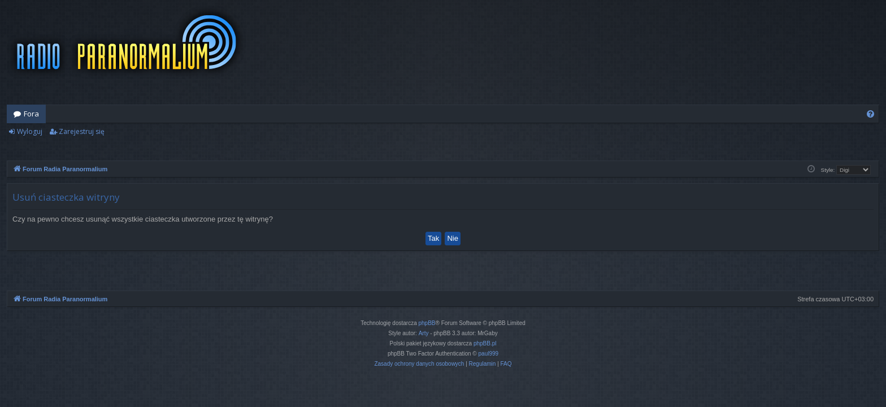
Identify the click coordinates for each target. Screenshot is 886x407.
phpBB (427, 323)
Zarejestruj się (82, 131)
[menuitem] (870, 114)
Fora (31, 114)
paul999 (489, 353)
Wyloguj (29, 131)
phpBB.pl (485, 343)
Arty (424, 333)
